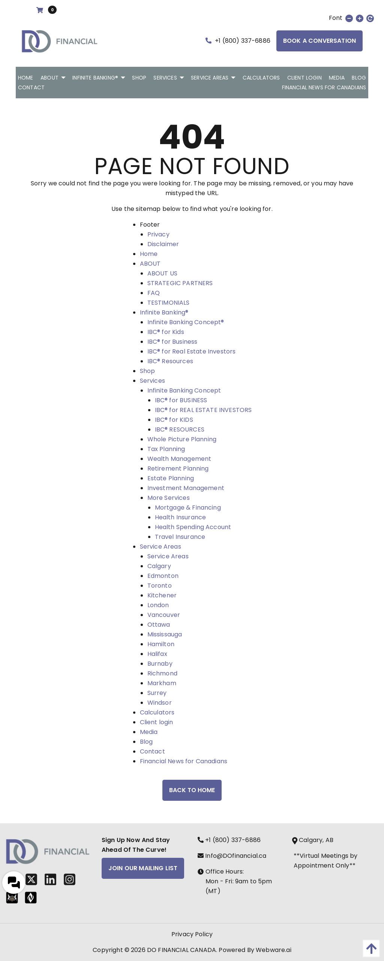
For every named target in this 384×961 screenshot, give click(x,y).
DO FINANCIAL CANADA (181, 950)
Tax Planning (166, 449)
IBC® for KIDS (174, 419)
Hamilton (160, 644)
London (158, 605)
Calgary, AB (313, 840)
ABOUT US (162, 273)
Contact (152, 751)
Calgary (159, 566)
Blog (146, 741)
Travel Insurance (180, 536)
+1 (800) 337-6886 (238, 40)
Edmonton (162, 575)
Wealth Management (179, 458)
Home (149, 254)
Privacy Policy (192, 934)
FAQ (153, 293)
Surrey (157, 693)
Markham (161, 683)
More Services (168, 497)
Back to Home (192, 790)
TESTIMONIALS (168, 302)
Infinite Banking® (164, 312)
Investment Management (185, 488)
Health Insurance (180, 517)
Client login (156, 722)
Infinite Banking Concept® (185, 322)
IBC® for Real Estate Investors (191, 351)
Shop (147, 371)
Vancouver (163, 615)
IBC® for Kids (165, 332)
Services (152, 380)
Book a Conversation (319, 40)
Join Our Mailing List (142, 868)
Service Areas (160, 546)
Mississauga (164, 634)
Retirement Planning (178, 468)
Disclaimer (163, 244)
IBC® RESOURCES (179, 429)
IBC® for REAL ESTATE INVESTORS (203, 410)
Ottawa (158, 624)
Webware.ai (273, 950)
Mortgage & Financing (188, 507)
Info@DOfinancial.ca (232, 855)
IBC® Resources (170, 361)
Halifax (157, 654)
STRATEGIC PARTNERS (180, 283)
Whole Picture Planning (182, 439)
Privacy (158, 234)
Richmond (162, 673)
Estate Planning (170, 478)
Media (149, 732)
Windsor (159, 702)
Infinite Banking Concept (184, 390)
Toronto (159, 585)
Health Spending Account (193, 527)
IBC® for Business (172, 341)
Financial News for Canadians (183, 761)
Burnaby (159, 663)
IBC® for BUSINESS (181, 400)
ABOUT (150, 263)
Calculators (157, 712)
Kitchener (162, 595)
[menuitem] (26, 78)
